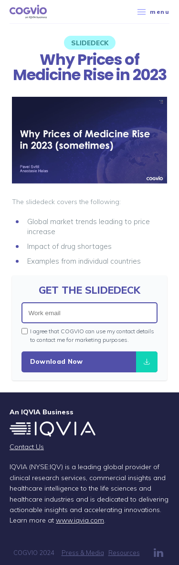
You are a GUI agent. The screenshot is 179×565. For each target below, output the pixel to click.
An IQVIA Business (42, 412)
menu (153, 11)
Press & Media (83, 552)
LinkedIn (158, 552)
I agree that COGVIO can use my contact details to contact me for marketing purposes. (87, 335)
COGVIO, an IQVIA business (28, 12)
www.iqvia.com (80, 520)
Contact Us (27, 446)
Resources (124, 552)
